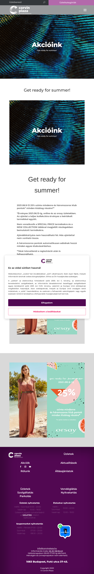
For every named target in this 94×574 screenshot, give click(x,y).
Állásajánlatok (64, 471)
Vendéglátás (68, 489)
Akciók (25, 462)
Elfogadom (47, 303)
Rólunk (25, 471)
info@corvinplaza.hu (47, 548)
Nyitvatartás (69, 492)
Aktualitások (68, 462)
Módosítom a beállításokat (47, 311)
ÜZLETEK (27, 515)
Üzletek (69, 454)
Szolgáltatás (25, 492)
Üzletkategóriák (67, 2)
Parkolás (25, 496)
